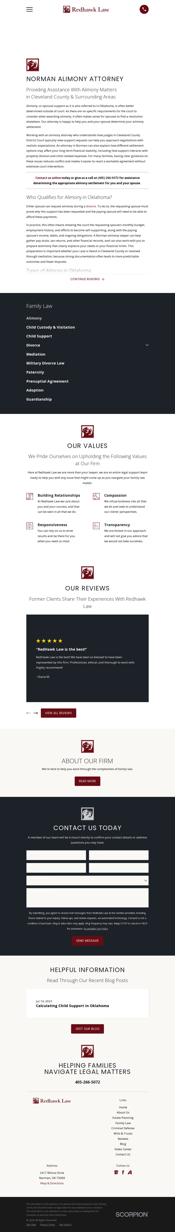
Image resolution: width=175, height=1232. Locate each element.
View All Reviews (58, 713)
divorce (91, 206)
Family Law (123, 1123)
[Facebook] (123, 1172)
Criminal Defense (122, 1128)
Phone (31, 865)
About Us (123, 1112)
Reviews (123, 1139)
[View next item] (35, 713)
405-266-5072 (87, 1082)
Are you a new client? (39, 878)
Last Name (96, 853)
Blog (123, 1144)
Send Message (87, 941)
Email (93, 865)
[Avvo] (130, 1172)
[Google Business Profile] (116, 1172)
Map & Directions (52, 1183)
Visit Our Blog (88, 1029)
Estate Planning (122, 1118)
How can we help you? (40, 891)
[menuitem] (87, 318)
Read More (87, 781)
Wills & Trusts (123, 1133)
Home (123, 1107)
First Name (34, 853)
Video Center (123, 1149)
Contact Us (123, 1154)
